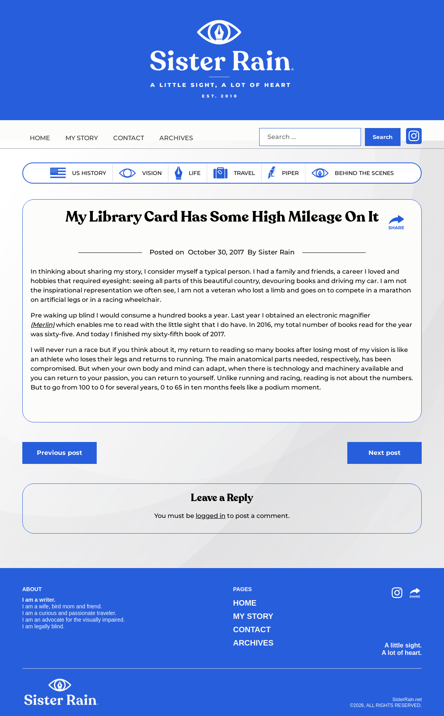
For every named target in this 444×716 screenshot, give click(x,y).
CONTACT (128, 138)
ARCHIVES (176, 138)
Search (383, 137)
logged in (211, 515)
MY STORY (81, 138)
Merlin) (43, 324)
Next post (384, 452)
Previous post (59, 452)
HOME (40, 138)
